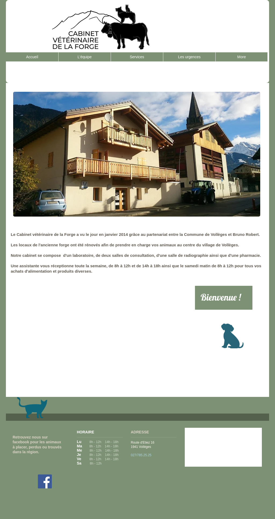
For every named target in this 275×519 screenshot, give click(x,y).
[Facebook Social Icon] (45, 481)
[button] (136, 154)
